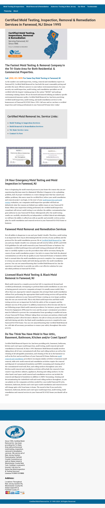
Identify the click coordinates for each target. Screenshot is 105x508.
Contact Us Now (16, 133)
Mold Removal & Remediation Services (26, 126)
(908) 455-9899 (16, 78)
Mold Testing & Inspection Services (24, 123)
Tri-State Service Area (18, 130)
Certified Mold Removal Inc (52, 240)
